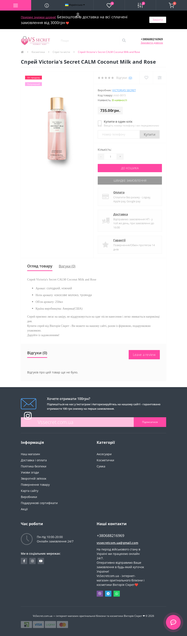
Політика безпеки (33, 466)
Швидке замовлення (130, 180)
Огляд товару (39, 265)
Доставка (120, 214)
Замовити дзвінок (152, 42)
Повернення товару (35, 485)
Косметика (38, 52)
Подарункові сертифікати (39, 503)
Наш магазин (30, 454)
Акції (24, 509)
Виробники (29, 497)
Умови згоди (30, 472)
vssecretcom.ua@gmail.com (117, 543)
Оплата (118, 192)
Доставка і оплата (34, 460)
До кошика (130, 168)
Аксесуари (104, 454)
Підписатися (150, 422)
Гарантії (119, 240)
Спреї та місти (61, 52)
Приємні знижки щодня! (38, 17)
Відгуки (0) (67, 266)
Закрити (157, 19)
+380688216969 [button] (110, 535)
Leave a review (144, 354)
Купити (149, 134)
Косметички (105, 460)
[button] (78, 15)
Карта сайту (29, 491)
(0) (130, 78)
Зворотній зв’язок (33, 478)
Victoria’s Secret (124, 90)
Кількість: (105, 150)
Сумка (101, 466)
